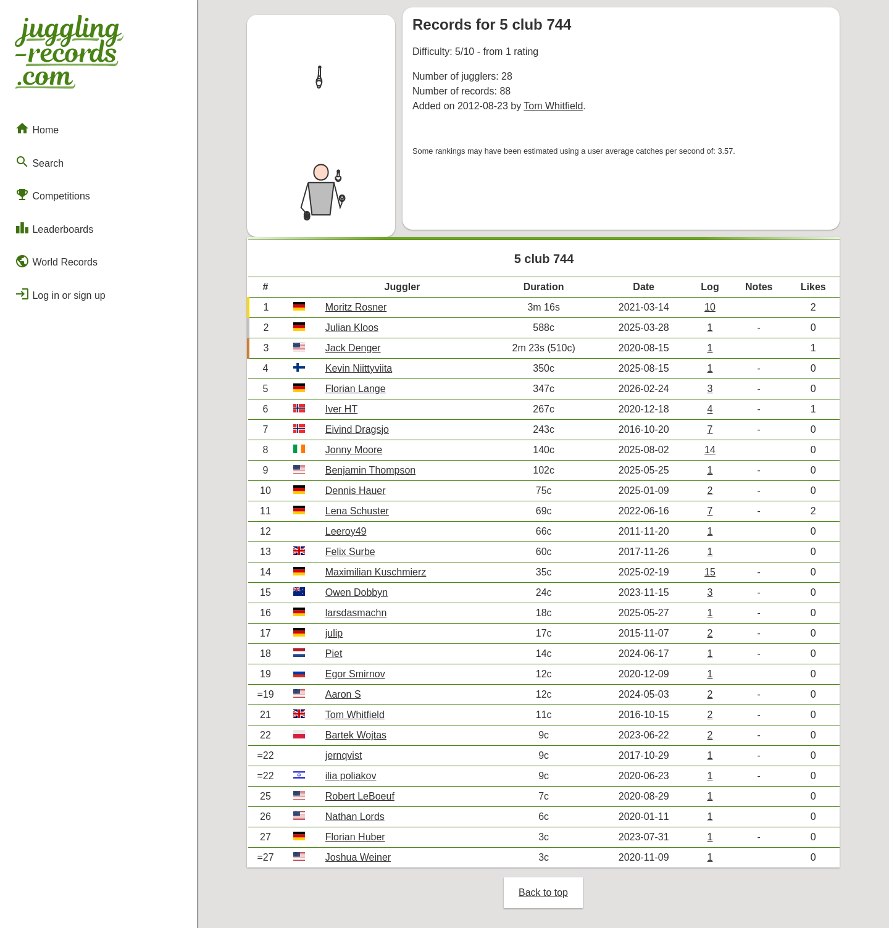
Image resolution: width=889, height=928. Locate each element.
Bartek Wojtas (355, 735)
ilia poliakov (351, 776)
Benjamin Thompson (370, 470)
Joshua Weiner (358, 857)
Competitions (52, 194)
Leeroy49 (346, 531)
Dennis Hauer (355, 490)
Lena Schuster (357, 511)
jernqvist (343, 755)
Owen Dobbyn (356, 592)
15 (710, 572)
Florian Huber (355, 837)
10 (710, 307)
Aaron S (343, 694)
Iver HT (341, 409)
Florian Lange (355, 388)
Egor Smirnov (355, 674)
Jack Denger (353, 348)
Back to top (543, 892)
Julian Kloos (351, 327)
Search (39, 161)
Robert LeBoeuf (359, 796)
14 (710, 450)
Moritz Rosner (356, 307)
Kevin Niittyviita (358, 368)
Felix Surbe (350, 551)
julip (334, 633)
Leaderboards (54, 227)
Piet (334, 653)
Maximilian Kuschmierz (376, 572)
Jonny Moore (354, 450)
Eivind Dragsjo (357, 429)
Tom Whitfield (553, 106)
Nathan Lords (355, 816)
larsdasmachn (356, 613)
